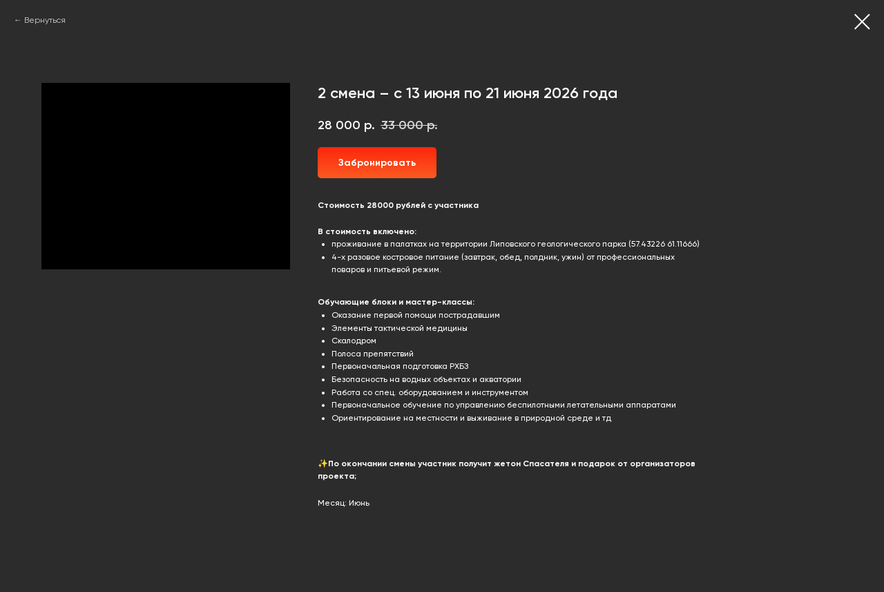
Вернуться (45, 20)
